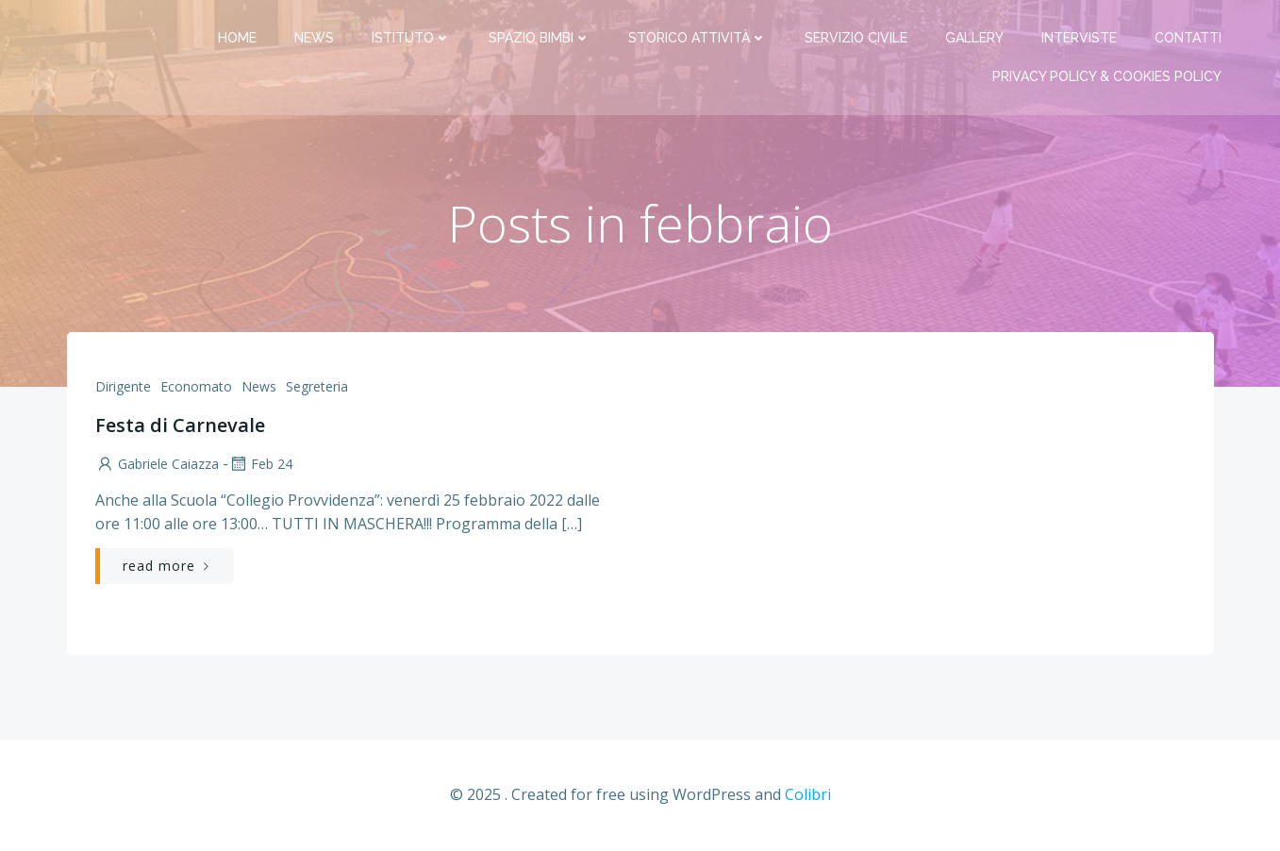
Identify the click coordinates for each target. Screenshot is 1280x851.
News (314, 37)
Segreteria (317, 386)
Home (237, 37)
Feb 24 (260, 464)
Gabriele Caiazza (157, 464)
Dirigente (123, 386)
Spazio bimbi (539, 37)
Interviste (1079, 37)
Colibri (808, 794)
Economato (196, 386)
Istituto (411, 37)
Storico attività (697, 37)
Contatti (1188, 37)
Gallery (974, 37)
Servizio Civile (856, 37)
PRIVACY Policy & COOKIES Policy (1107, 76)
